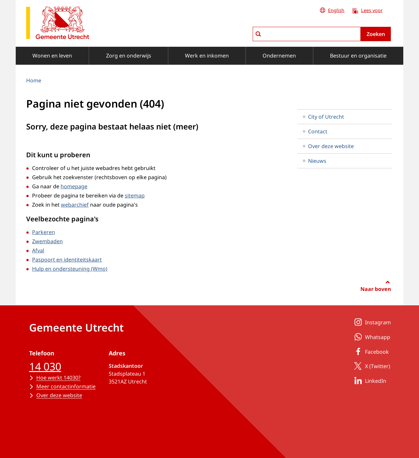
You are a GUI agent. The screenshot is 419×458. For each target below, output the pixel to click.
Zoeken (376, 34)
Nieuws (314, 160)
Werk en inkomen (207, 55)
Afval (38, 250)
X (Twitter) (371, 366)
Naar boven (375, 289)
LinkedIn (369, 380)
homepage (74, 186)
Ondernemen (279, 55)
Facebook (370, 351)
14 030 (45, 366)
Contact (315, 131)
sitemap (135, 195)
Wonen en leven (52, 55)
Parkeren (43, 232)
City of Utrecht (323, 116)
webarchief (75, 204)
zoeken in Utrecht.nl (252, 26)
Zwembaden (47, 241)
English (336, 10)
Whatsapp (371, 337)
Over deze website (328, 146)
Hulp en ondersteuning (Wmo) (69, 268)
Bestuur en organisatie (358, 55)
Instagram (371, 322)
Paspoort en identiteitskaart (67, 259)
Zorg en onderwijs (128, 55)
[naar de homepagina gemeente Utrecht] (57, 24)
